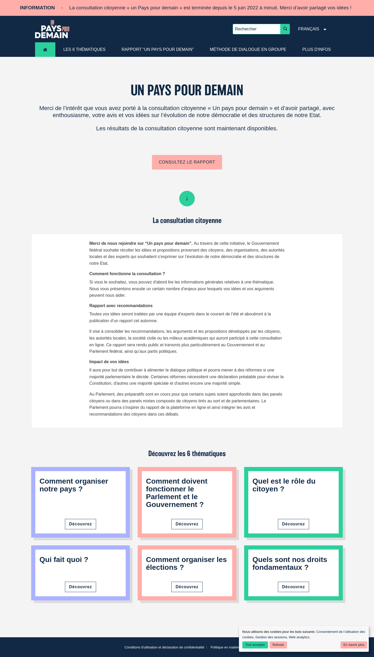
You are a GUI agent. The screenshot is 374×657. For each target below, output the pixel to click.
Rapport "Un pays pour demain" (158, 49)
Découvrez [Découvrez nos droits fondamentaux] (293, 587)
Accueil (45, 49)
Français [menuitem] (308, 29)
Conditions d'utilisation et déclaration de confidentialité (164, 647)
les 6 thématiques (84, 49)
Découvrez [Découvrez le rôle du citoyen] (293, 524)
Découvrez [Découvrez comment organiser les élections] (187, 587)
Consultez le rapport (187, 162)
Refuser (278, 645)
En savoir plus (353, 645)
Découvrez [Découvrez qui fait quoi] (80, 587)
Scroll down (187, 198)
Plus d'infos (316, 49)
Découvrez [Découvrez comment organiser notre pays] (80, 524)
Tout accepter (255, 645)
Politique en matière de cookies (234, 647)
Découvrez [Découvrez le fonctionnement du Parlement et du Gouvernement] (187, 524)
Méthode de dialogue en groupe (248, 49)
